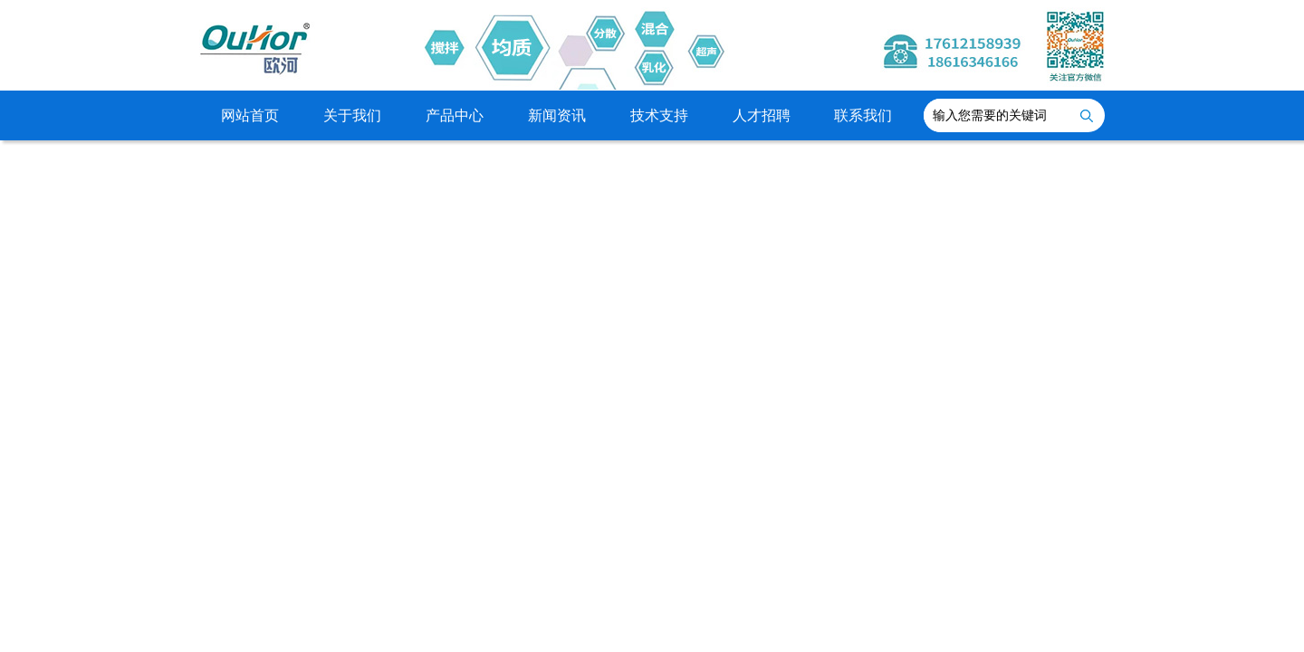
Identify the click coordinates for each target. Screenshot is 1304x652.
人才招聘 (762, 115)
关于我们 (352, 115)
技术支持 (659, 115)
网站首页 (250, 115)
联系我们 (863, 115)
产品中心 (455, 115)
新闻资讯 (557, 115)
